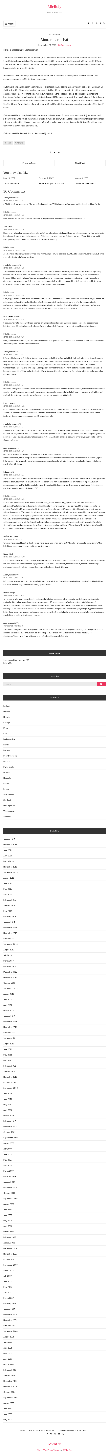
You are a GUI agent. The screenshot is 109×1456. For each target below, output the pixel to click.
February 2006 (9, 1370)
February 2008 (9, 1237)
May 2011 (7, 1055)
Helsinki (6, 711)
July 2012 (7, 999)
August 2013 (8, 950)
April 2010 (7, 1110)
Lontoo (6, 745)
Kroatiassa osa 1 (11, 183)
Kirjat (5, 728)
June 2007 (7, 1281)
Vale (5, 226)
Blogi (22, 1430)
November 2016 (10, 845)
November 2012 (10, 977)
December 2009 (10, 1127)
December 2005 (10, 1381)
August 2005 (8, 1403)
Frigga (6, 472)
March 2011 (8, 1060)
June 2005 (7, 1414)
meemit (8, 142)
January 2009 (9, 1182)
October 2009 (9, 1132)
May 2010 (7, 1104)
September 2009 (10, 1138)
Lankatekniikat (9, 739)
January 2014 (9, 922)
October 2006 (9, 1326)
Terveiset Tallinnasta (85, 183)
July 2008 (7, 1209)
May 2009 (7, 1160)
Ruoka (6, 789)
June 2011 (7, 1049)
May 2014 (7, 911)
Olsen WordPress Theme (48, 1450)
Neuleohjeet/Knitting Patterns (73, 1430)
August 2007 (8, 1270)
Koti (5, 734)
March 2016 (8, 861)
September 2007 (10, 1265)
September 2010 (10, 1088)
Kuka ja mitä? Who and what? (42, 1430)
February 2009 (9, 1176)
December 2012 (10, 972)
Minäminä (7, 761)
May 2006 (7, 1353)
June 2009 (7, 1154)
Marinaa (6, 750)
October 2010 (9, 1082)
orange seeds (9, 316)
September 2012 (10, 988)
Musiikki (6, 772)
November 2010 (10, 1077)
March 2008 (8, 1232)
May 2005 (7, 1420)
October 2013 (9, 939)
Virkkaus (7, 816)
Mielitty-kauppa (10, 756)
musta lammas (9, 265)
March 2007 (8, 1298)
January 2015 (9, 905)
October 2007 (9, 1259)
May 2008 (7, 1221)
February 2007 (9, 1303)
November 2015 (10, 867)
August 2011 (8, 1044)
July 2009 (7, 1149)
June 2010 (7, 1099)
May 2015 (7, 889)
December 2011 (10, 1021)
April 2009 (7, 1165)
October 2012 (9, 983)
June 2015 (7, 883)
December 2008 (10, 1187)
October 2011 (9, 1033)
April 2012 (7, 1005)
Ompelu (6, 783)
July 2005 (7, 1409)
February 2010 (9, 1121)
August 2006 (8, 1337)
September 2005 (10, 1397)
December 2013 (10, 927)
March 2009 (8, 1171)
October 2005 (9, 1392)
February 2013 (9, 966)
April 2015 (7, 894)
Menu (9, 23)
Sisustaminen (8, 794)
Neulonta (7, 778)
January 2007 (9, 1309)
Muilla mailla (8, 767)
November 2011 (10, 1027)
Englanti (6, 706)
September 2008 (10, 1198)
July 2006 (7, 1342)
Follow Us (7, 663)
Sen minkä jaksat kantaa (51, 183)
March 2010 (8, 1115)
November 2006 (10, 1320)
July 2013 (7, 955)
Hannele (7, 49)
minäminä (19, 142)
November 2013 (10, 933)
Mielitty (54, 6)
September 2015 (10, 872)
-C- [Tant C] (8, 536)
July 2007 (7, 1276)
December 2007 (10, 1248)
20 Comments (64, 45)
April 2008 (7, 1226)
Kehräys (6, 722)
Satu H (6, 403)
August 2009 (8, 1143)
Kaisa (5, 554)
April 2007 (7, 1292)
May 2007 (7, 1287)
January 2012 (9, 1016)
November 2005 (10, 1386)
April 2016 (7, 856)
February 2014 (9, 916)
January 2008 (9, 1243)
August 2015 (8, 878)
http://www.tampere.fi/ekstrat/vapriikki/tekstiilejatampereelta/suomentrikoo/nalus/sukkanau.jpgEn (58, 457)
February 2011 (9, 1066)
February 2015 (9, 900)
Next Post (80, 163)
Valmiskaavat (8, 811)
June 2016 (7, 850)
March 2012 (8, 1010)
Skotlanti (7, 800)
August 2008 (8, 1204)
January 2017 (9, 839)
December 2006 (10, 1315)
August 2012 (8, 994)
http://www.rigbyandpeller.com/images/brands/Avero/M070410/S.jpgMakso (71, 478)
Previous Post (29, 163)
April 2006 (7, 1359)
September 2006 (10, 1331)
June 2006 (7, 1348)
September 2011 (10, 1038)
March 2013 (8, 961)
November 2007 (10, 1254)
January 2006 (9, 1375)
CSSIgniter (67, 1450)
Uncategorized (9, 805)
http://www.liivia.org (29, 636)
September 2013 (10, 944)
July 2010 (7, 1093)
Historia (6, 717)
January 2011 (9, 1071)
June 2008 (7, 1215)
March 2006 (8, 1364)
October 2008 (9, 1193)
